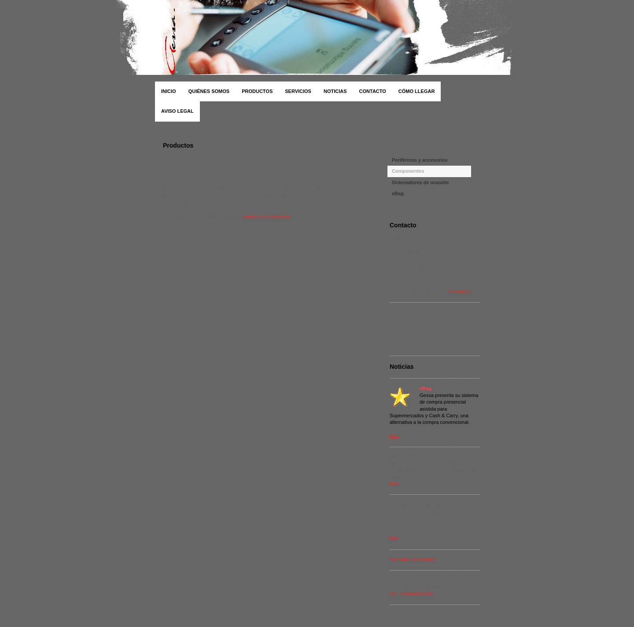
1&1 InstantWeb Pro (411, 594)
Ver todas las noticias (412, 559)
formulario (460, 291)
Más (394, 435)
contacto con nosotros (267, 216)
